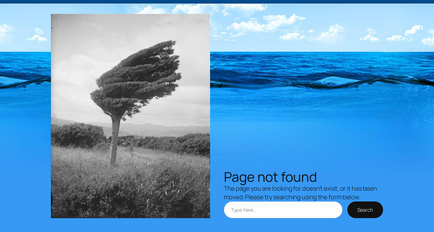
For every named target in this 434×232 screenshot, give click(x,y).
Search (365, 209)
